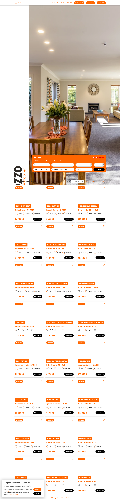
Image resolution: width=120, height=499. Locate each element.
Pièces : (35, 169)
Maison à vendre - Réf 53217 (87, 326)
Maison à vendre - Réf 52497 (87, 404)
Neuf (66, 169)
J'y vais (99, 169)
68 (102, 181)
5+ (49, 169)
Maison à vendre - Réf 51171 (87, 443)
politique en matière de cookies (12, 491)
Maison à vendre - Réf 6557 (55, 481)
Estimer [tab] (55, 161)
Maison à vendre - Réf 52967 (24, 249)
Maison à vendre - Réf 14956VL (25, 287)
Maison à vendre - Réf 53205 (55, 326)
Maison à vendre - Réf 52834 (24, 326)
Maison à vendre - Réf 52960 (55, 249)
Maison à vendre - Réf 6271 (24, 404)
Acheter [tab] (36, 161)
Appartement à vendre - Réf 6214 (88, 365)
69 (104, 181)
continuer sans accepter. (13, 494)
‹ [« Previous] (86, 181)
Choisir (37, 493)
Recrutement (69, 2)
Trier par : (68, 181)
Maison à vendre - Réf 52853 (87, 249)
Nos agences (60, 2)
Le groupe (53, 2)
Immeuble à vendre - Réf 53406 (56, 210)
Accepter (37, 489)
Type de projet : (55, 169)
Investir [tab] (48, 161)
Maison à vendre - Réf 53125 (24, 210)
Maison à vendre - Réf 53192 (55, 287)
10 (98, 181)
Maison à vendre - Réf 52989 (24, 443)
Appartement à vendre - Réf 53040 (26, 365)
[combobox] (41, 165)
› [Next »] (105, 181)
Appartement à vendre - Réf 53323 (57, 404)
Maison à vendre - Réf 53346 (87, 481)
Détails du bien (37, 219)
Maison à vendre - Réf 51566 (55, 365)
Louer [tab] (42, 161)
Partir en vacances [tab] (65, 161)
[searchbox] (41, 165)
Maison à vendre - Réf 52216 (55, 443)
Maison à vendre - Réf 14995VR (88, 287)
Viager (61, 169)
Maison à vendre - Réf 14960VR (88, 210)
